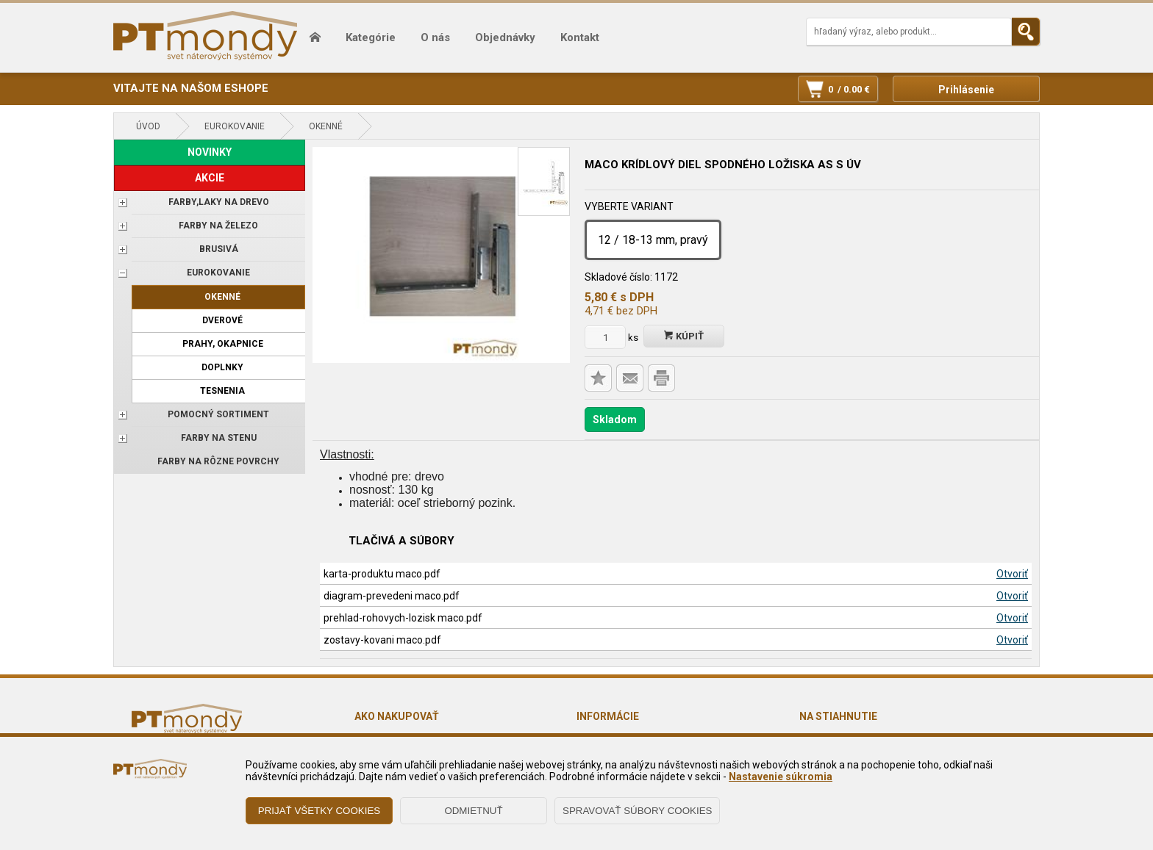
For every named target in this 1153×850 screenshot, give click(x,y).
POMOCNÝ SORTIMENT (218, 414)
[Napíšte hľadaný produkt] (909, 32)
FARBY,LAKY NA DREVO (218, 202)
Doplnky (222, 367)
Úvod (148, 126)
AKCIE (209, 178)
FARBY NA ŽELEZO (218, 225)
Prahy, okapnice (222, 344)
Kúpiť (684, 336)
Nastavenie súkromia (780, 776)
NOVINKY (210, 152)
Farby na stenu (219, 438)
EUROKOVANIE (234, 126)
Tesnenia (222, 391)
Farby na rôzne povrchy (218, 461)
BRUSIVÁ (218, 249)
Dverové (222, 320)
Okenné (326, 126)
